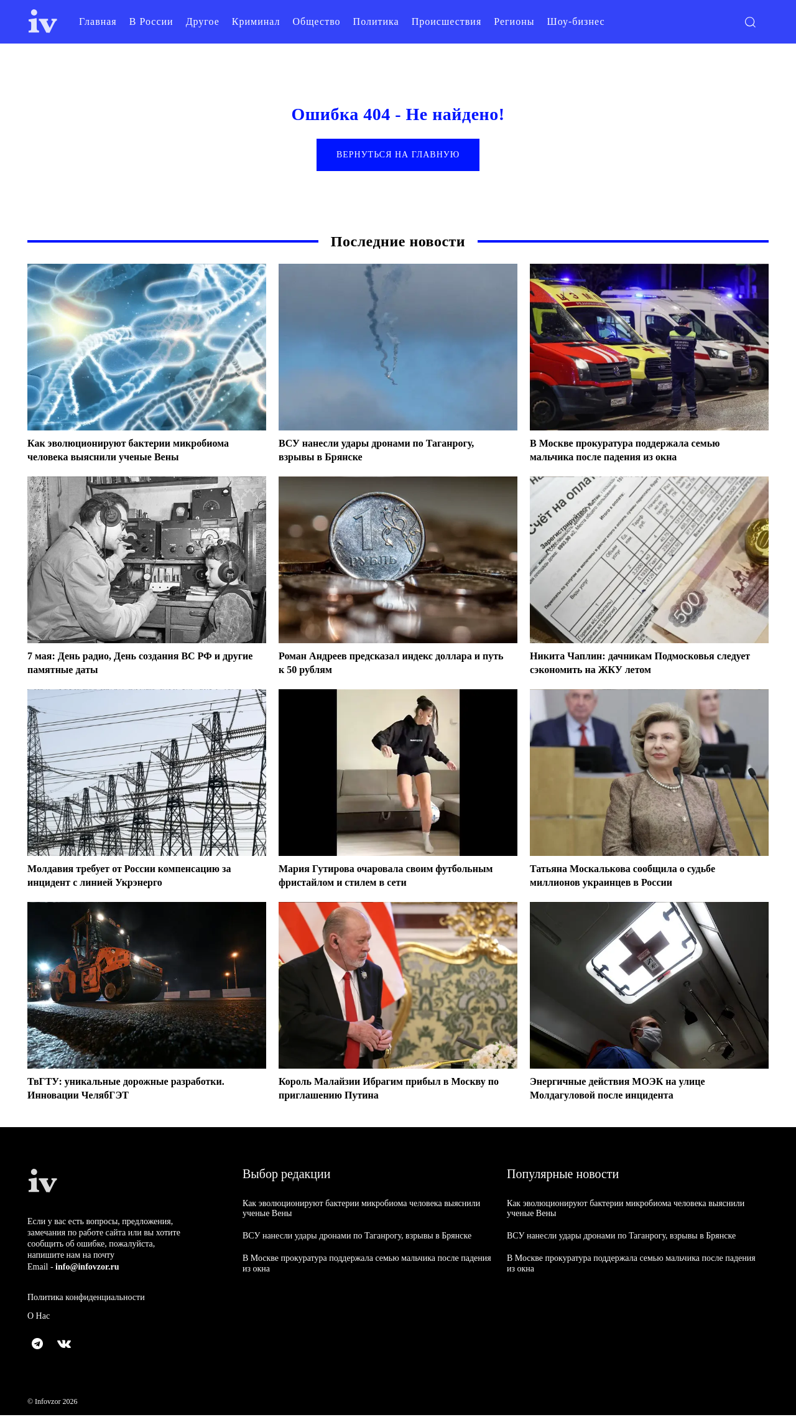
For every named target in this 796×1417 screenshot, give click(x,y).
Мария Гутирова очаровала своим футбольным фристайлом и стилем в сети (384, 878)
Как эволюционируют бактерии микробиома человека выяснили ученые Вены (140, 452)
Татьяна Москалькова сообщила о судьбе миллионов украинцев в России (634, 878)
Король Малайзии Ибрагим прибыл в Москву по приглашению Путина (374, 1090)
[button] (750, 21)
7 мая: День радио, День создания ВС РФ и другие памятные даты (135, 665)
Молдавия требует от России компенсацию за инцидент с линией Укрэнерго (141, 878)
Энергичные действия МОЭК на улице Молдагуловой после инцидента (628, 1090)
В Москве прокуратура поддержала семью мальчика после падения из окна (637, 452)
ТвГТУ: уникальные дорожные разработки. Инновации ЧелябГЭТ (138, 1090)
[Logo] (42, 21)
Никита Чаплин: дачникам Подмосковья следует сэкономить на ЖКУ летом (634, 665)
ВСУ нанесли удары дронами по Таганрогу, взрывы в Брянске (357, 1238)
